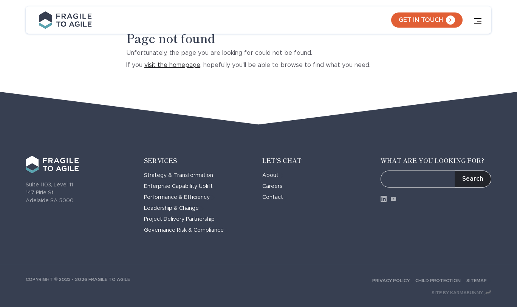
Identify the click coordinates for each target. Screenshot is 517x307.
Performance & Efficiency (179, 197)
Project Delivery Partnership (182, 219)
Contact (275, 197)
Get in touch (427, 20)
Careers (274, 186)
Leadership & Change (174, 208)
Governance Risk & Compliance (186, 230)
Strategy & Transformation (181, 175)
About (272, 175)
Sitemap (478, 280)
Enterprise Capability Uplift (181, 186)
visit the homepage (172, 65)
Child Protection (440, 280)
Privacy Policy (393, 280)
